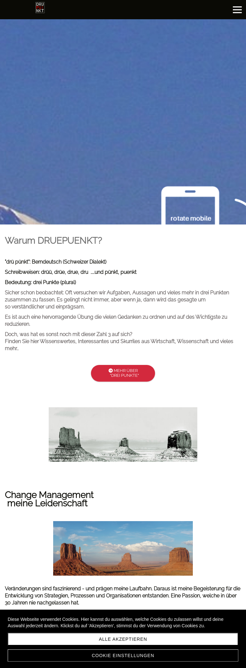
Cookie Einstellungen (123, 655)
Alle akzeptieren (123, 639)
